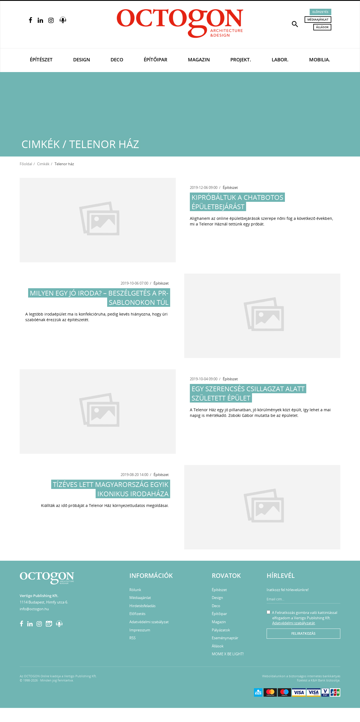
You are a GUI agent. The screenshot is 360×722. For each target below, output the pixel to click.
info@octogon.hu (34, 608)
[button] (295, 23)
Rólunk (135, 589)
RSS (132, 637)
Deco (117, 59)
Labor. (280, 59)
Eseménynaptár (225, 637)
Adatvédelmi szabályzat (149, 621)
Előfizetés (320, 12)
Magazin (199, 59)
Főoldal (26, 163)
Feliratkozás (303, 633)
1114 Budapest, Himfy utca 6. (44, 602)
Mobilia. (319, 59)
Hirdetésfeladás (142, 605)
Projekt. (240, 59)
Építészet (41, 59)
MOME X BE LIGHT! (228, 653)
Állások (322, 27)
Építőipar (155, 59)
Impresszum (139, 629)
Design (81, 59)
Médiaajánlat (317, 19)
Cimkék (43, 163)
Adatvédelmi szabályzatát (293, 622)
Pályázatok (221, 629)
